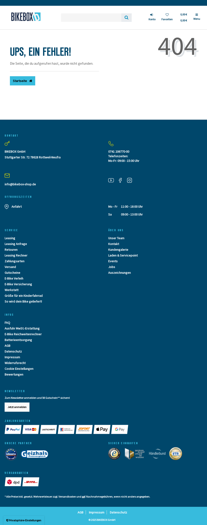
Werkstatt (11, 290)
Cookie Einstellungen (19, 369)
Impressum (12, 357)
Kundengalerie (118, 250)
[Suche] (126, 17)
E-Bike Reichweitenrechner (23, 334)
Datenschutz (13, 351)
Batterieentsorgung (18, 340)
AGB (7, 346)
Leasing (10, 238)
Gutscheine (12, 273)
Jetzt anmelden (17, 407)
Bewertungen (14, 374)
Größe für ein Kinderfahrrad (24, 296)
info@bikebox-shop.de (20, 184)
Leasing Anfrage (16, 244)
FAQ (7, 323)
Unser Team (116, 238)
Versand (10, 267)
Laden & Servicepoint (123, 255)
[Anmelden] (152, 17)
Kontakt (113, 244)
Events (113, 261)
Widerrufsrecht (15, 363)
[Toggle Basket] (183, 17)
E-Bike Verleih (14, 278)
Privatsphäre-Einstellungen (23, 520)
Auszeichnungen (119, 273)
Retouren (11, 250)
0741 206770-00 (118, 151)
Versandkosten (67, 496)
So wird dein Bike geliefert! (23, 301)
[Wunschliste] (167, 17)
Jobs (111, 267)
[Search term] (91, 17)
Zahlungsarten (14, 261)
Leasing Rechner (16, 255)
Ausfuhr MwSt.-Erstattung (22, 328)
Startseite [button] (22, 81)
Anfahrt (17, 206)
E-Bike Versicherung (18, 284)
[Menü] (196, 18)
